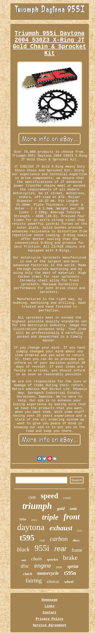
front (72, 516)
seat (73, 508)
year (59, 567)
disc (25, 566)
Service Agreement (49, 625)
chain (36, 558)
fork (80, 530)
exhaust (60, 528)
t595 (27, 537)
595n (22, 519)
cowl (67, 498)
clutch (27, 574)
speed (49, 496)
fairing (34, 580)
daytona (31, 527)
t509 (31, 497)
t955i (34, 519)
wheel (68, 582)
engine (42, 566)
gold (61, 508)
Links (49, 606)
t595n (70, 573)
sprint (72, 566)
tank (23, 560)
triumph (37, 506)
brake (70, 557)
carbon (59, 538)
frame (77, 550)
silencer (53, 581)
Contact (49, 612)
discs (76, 540)
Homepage (49, 600)
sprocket (52, 559)
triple (50, 517)
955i (41, 548)
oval (42, 540)
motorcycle (48, 573)
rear (60, 549)
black (23, 549)
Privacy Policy (49, 619)
